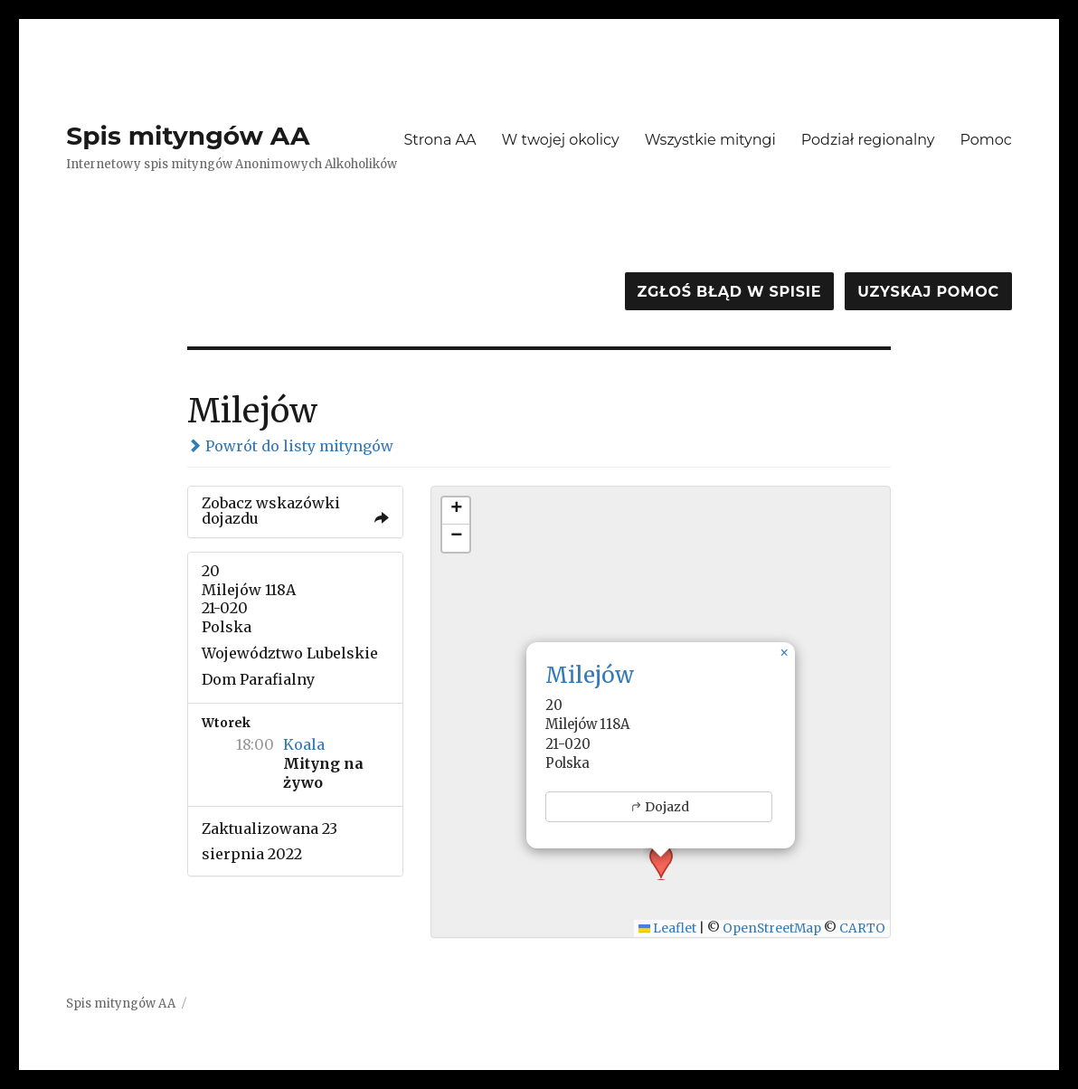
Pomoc (985, 139)
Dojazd (659, 807)
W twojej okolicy (560, 139)
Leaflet (667, 928)
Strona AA (439, 139)
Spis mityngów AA (187, 135)
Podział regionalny (868, 139)
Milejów (589, 675)
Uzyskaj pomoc (927, 291)
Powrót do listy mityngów (290, 446)
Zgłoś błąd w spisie (730, 291)
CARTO (862, 928)
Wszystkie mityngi (710, 139)
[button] (784, 653)
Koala (304, 744)
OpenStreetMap (772, 928)
